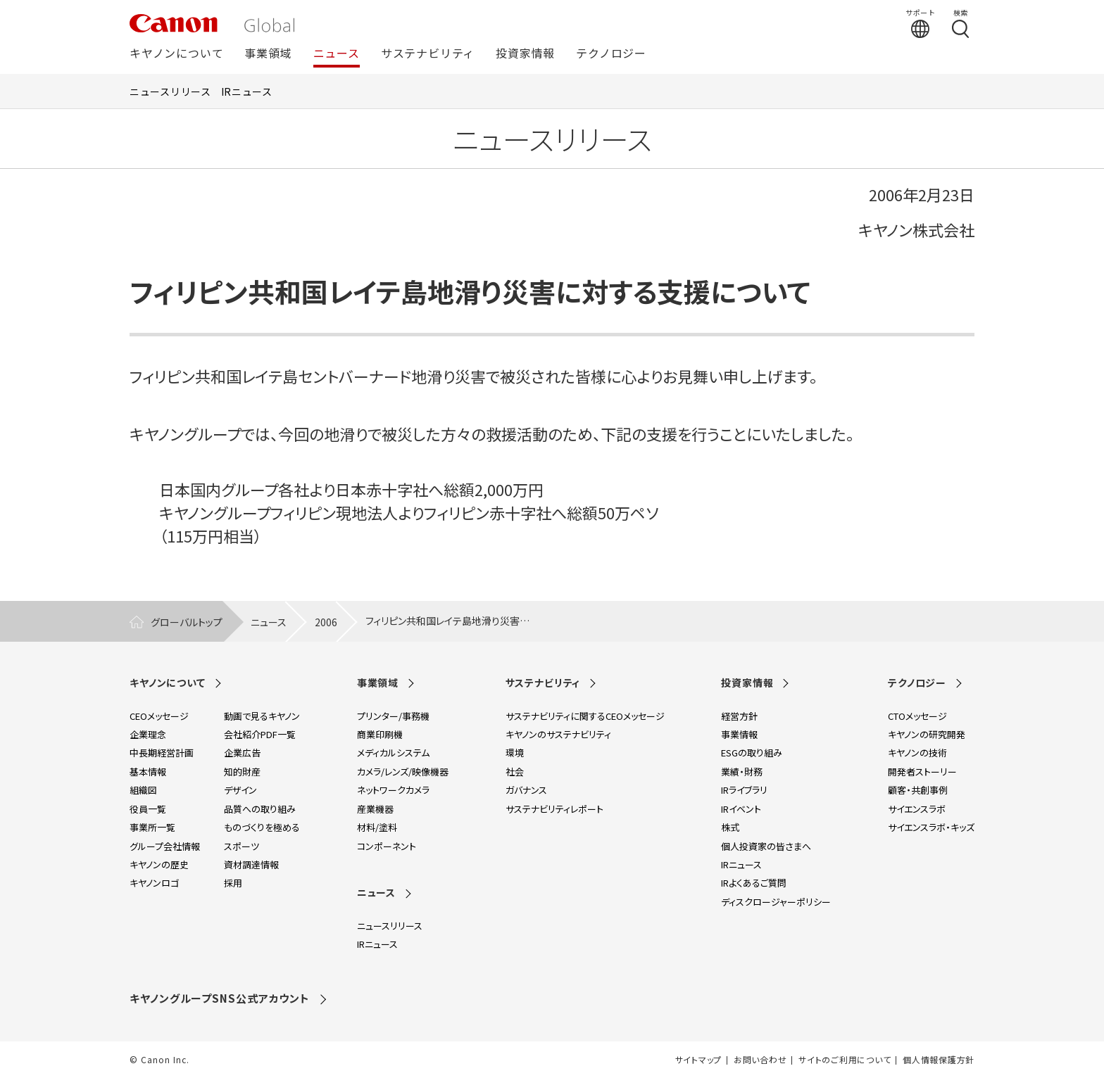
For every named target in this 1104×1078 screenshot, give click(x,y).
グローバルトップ (186, 622)
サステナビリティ (428, 53)
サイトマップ (698, 1059)
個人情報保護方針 (938, 1059)
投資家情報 (525, 53)
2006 (326, 622)
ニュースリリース (170, 91)
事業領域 (267, 53)
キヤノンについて (176, 53)
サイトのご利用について (844, 1059)
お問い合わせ (760, 1059)
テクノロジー (611, 53)
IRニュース (246, 91)
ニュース (336, 53)
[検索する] (960, 23)
